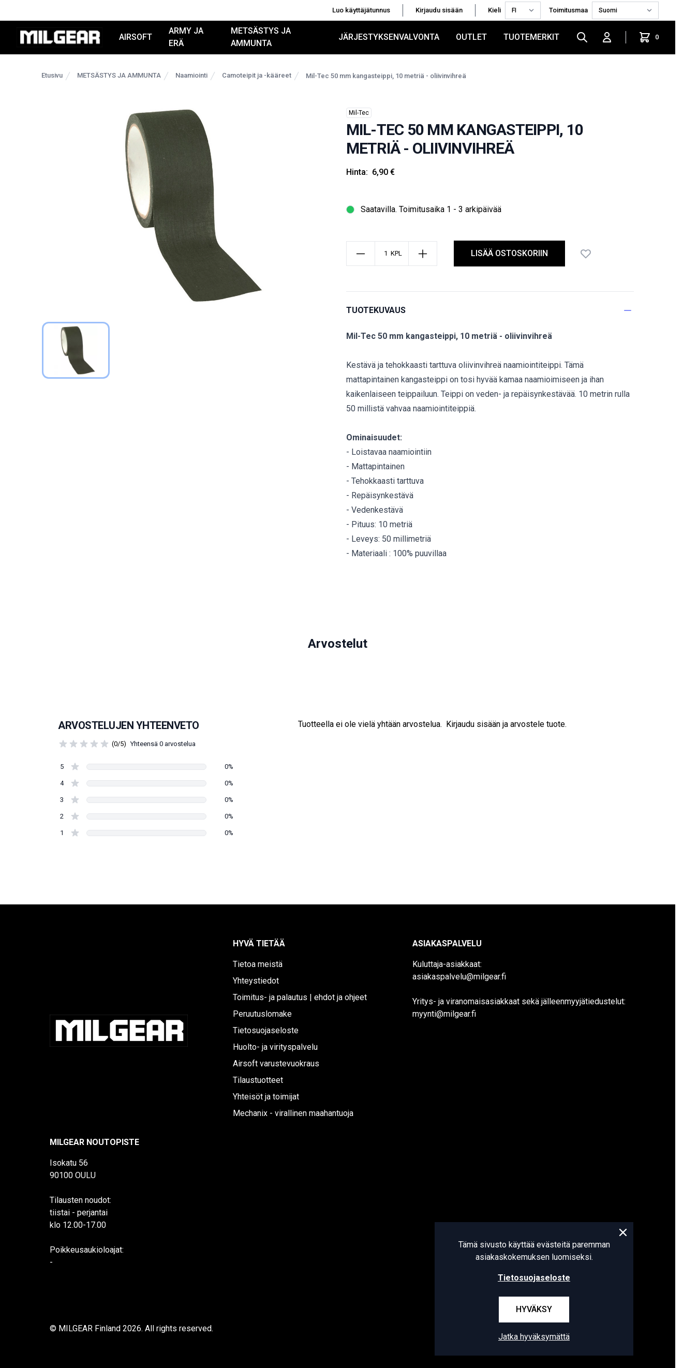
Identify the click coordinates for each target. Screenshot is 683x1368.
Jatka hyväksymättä (534, 1337)
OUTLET (471, 37)
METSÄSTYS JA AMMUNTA (261, 37)
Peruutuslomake (262, 1014)
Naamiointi (191, 75)
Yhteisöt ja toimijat (266, 1097)
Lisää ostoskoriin (509, 253)
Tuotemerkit (531, 37)
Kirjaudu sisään (439, 10)
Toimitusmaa (568, 10)
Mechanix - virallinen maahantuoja (293, 1113)
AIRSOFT (135, 37)
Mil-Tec (359, 112)
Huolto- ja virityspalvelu (275, 1047)
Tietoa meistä (258, 964)
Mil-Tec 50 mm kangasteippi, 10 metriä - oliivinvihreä (386, 76)
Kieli (494, 10)
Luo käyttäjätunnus (361, 10)
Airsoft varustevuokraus (276, 1063)
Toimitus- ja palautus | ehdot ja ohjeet (300, 997)
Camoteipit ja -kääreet (256, 75)
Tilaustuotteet (258, 1080)
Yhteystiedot (256, 981)
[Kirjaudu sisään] (607, 37)
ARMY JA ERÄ (186, 37)
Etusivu (52, 75)
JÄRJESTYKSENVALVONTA (388, 37)
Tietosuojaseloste (266, 1030)
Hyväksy (534, 1309)
